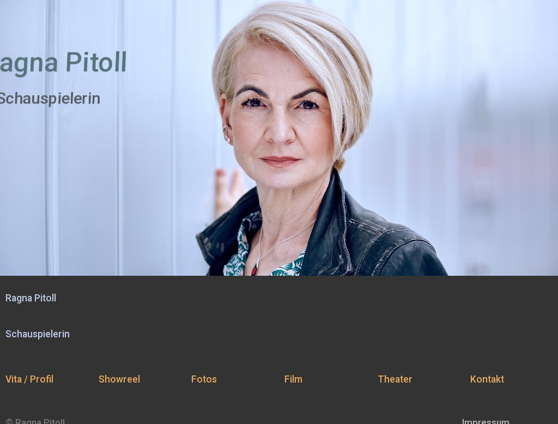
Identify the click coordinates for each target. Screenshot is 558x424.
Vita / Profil (29, 379)
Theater (395, 379)
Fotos (204, 379)
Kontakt (487, 379)
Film (293, 379)
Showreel (119, 379)
